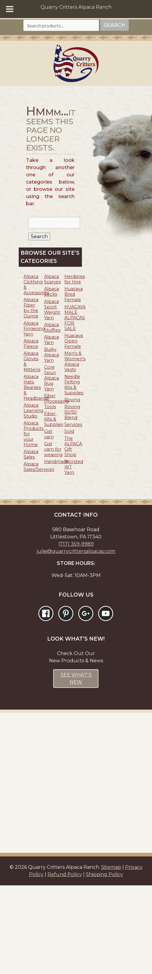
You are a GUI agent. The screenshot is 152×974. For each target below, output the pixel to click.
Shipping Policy (104, 874)
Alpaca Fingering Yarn (34, 328)
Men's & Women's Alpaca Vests (75, 361)
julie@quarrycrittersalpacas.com (76, 551)
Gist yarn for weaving (53, 449)
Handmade (56, 461)
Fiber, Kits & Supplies (53, 419)
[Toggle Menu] (9, 9)
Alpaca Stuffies (52, 327)
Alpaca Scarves (52, 279)
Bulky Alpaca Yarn (51, 355)
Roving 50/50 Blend (72, 412)
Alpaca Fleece (31, 343)
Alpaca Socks (51, 291)
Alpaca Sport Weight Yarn (52, 309)
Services (73, 424)
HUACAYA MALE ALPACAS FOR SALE (75, 317)
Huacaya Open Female (73, 341)
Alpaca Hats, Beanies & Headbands (36, 387)
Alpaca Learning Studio (33, 410)
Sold (69, 431)
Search (114, 25)
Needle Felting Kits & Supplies (73, 385)
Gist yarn (49, 434)
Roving (72, 399)
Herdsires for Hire (74, 279)
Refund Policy (64, 874)
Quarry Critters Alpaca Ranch (76, 7)
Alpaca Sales (31, 454)
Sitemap (111, 867)
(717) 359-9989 (76, 544)
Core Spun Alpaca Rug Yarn (51, 378)
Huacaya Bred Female (73, 294)
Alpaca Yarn (51, 339)
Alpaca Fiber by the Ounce (31, 308)
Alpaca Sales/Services (39, 466)
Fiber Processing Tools (56, 401)
